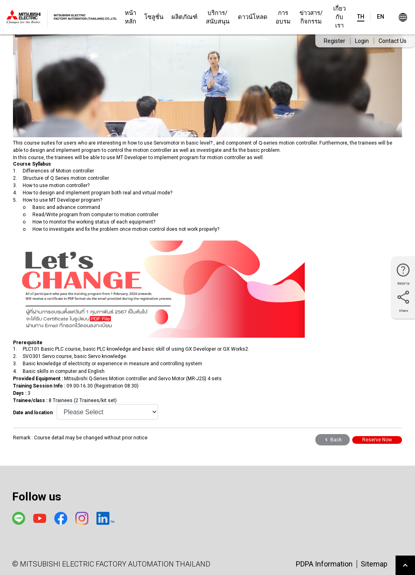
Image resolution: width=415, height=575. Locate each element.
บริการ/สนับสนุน (217, 17)
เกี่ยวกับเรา (339, 17)
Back (332, 439)
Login (362, 41)
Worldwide (402, 17)
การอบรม (283, 17)
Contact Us (392, 41)
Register (334, 41)
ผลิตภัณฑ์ (184, 17)
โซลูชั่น (153, 17)
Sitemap (374, 564)
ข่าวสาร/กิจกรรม (311, 17)
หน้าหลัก (130, 17)
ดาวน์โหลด (252, 17)
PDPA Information (324, 564)
